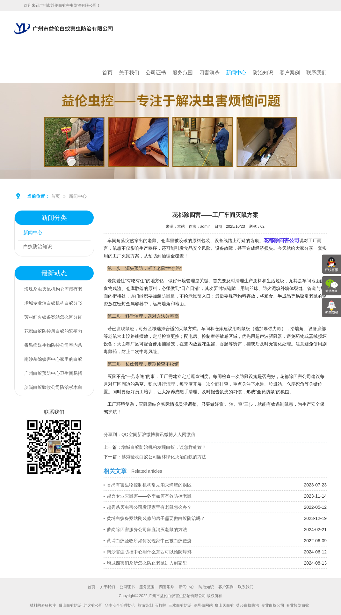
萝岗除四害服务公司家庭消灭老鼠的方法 (147, 529)
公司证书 (156, 72)
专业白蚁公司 (272, 605)
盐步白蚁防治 (247, 605)
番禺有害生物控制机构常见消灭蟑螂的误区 (149, 484)
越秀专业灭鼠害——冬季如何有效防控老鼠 (149, 496)
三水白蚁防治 (180, 605)
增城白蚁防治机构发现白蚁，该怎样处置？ (163, 447)
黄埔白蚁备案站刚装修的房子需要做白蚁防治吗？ (156, 518)
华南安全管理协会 (120, 605)
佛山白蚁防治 (70, 605)
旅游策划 (145, 605)
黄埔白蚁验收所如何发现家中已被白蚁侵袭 (149, 540)
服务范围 (182, 72)
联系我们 (316, 72)
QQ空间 (129, 434)
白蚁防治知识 (39, 247)
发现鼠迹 (125, 328)
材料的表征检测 (43, 605)
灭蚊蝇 (160, 605)
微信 (190, 434)
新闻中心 (236, 72)
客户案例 (289, 72)
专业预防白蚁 (297, 605)
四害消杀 (209, 72)
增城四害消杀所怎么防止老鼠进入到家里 (147, 563)
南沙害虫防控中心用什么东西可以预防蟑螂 (149, 551)
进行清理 (166, 384)
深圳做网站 (203, 605)
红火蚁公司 (93, 605)
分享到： (112, 434)
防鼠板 (168, 296)
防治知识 (263, 72)
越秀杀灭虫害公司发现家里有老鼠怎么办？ (149, 507)
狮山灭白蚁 (224, 605)
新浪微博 (146, 434)
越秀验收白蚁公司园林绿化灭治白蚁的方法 (163, 456)
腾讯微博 (164, 434)
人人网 (179, 434)
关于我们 (129, 72)
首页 (107, 72)
